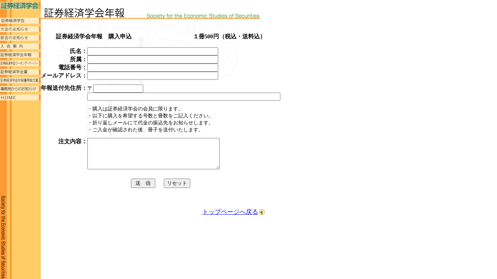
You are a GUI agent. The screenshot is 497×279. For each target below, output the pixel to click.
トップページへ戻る (230, 217)
